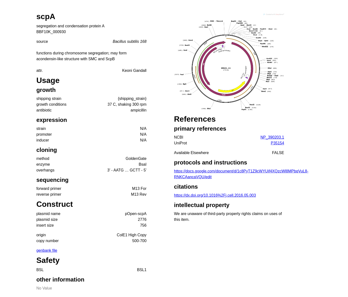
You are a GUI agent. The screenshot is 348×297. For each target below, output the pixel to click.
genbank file (46, 250)
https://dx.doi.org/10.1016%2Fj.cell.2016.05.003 (215, 195)
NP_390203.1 (272, 137)
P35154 (277, 143)
